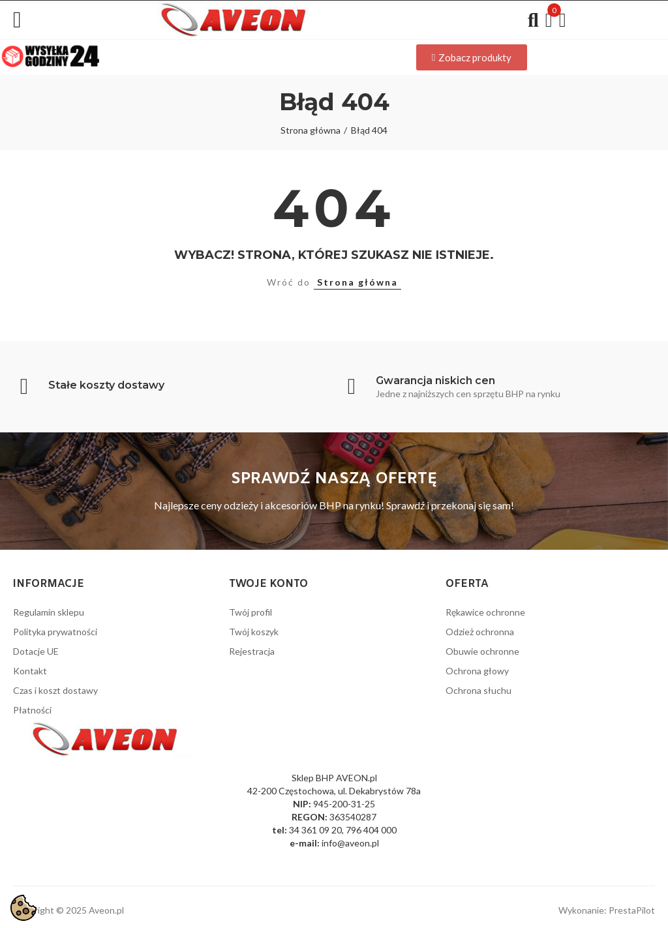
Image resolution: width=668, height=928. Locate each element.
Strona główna (357, 282)
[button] (471, 57)
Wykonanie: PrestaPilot (606, 910)
